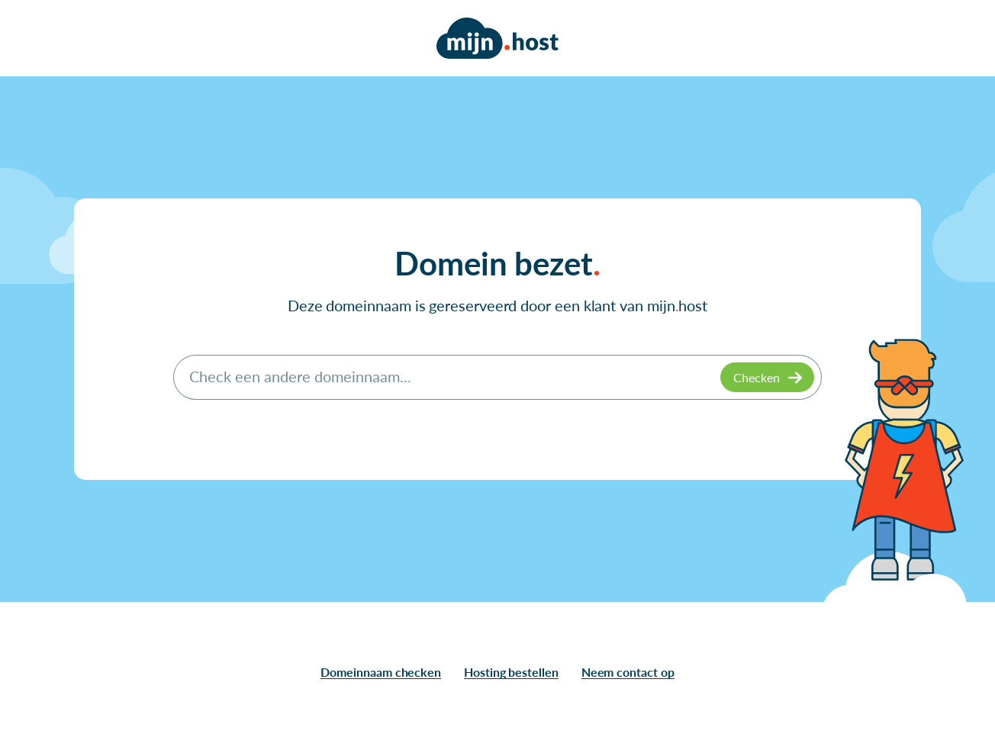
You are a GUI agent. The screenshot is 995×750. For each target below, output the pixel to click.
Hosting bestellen (511, 672)
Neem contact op (628, 672)
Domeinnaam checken (380, 672)
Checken (756, 377)
